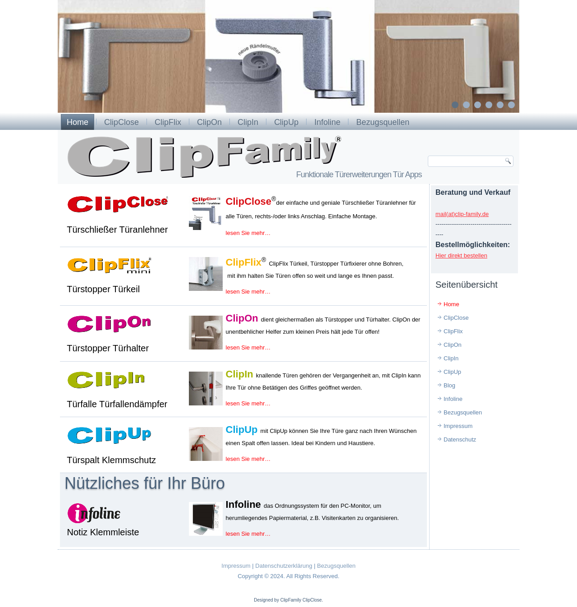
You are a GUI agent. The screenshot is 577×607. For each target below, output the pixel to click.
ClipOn (209, 122)
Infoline (327, 122)
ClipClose (121, 122)
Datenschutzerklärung (283, 565)
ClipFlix (168, 122)
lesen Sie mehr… (248, 233)
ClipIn (248, 122)
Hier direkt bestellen (461, 255)
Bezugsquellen (382, 122)
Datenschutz (460, 439)
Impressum (458, 426)
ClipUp (286, 122)
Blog (449, 385)
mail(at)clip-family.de (462, 214)
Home (77, 122)
